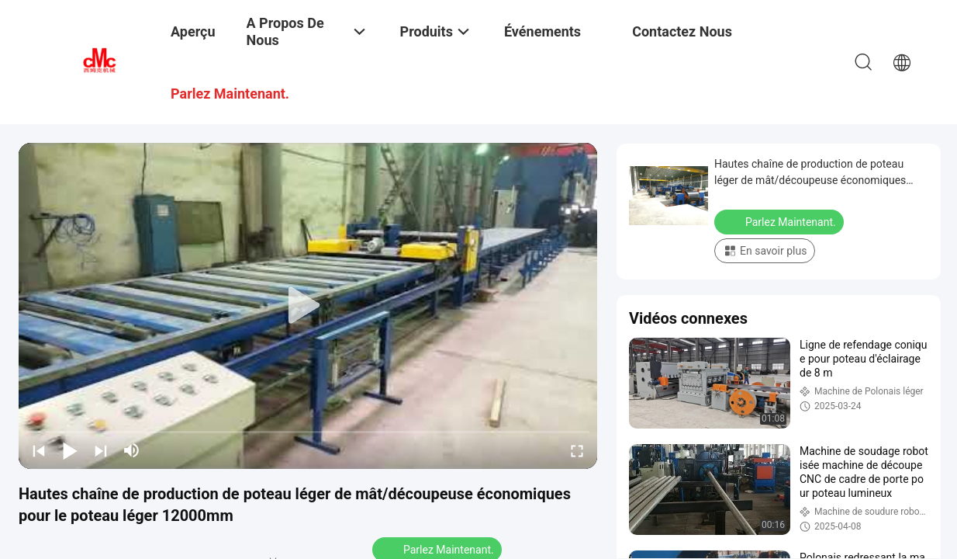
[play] (307, 305)
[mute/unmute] (131, 450)
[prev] (38, 450)
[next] (100, 450)
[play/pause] (69, 450)
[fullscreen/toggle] (577, 450)
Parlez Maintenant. (780, 221)
